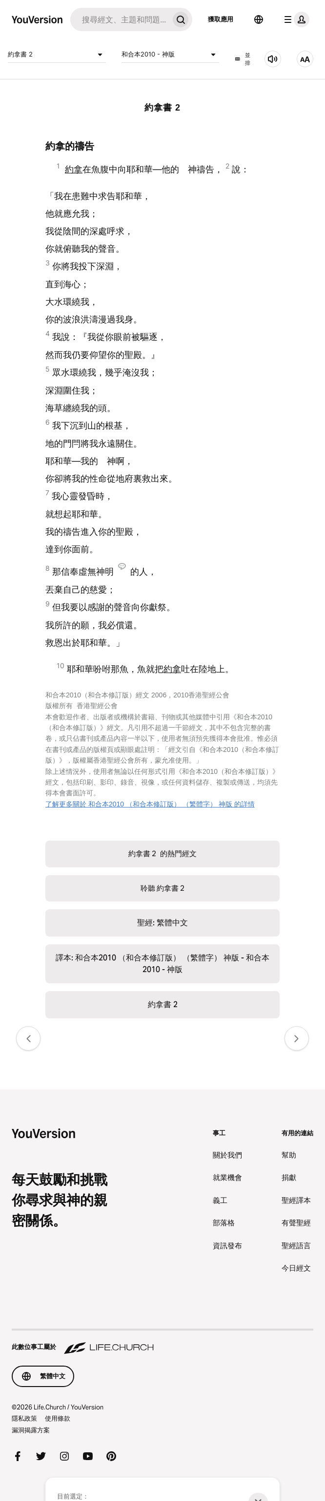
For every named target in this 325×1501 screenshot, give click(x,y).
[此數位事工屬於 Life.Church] (162, 1342)
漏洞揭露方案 (31, 1430)
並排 (242, 59)
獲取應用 (220, 19)
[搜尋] (119, 19)
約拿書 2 (57, 54)
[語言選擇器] (258, 19)
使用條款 (57, 1418)
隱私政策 (24, 1418)
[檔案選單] (294, 19)
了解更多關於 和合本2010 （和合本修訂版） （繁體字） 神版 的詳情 (150, 804)
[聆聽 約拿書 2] (272, 59)
